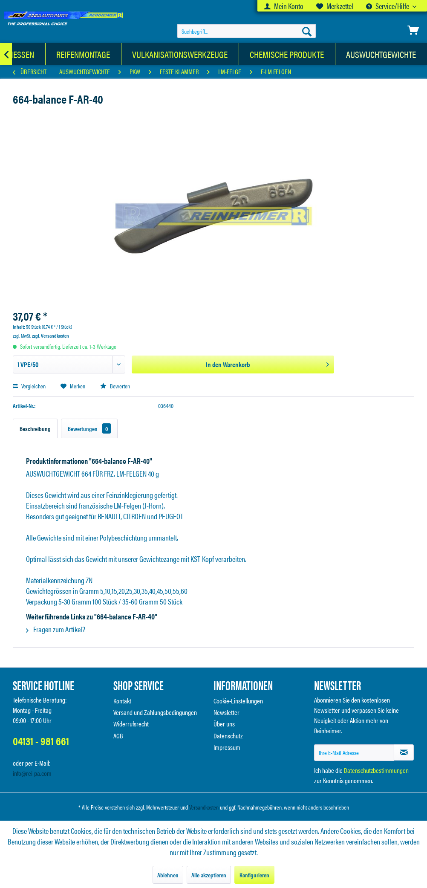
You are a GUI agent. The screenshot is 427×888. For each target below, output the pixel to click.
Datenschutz (228, 735)
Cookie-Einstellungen (238, 701)
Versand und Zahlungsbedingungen (155, 712)
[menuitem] (284, 5)
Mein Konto (283, 5)
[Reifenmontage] (83, 54)
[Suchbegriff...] (246, 31)
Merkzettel (334, 5)
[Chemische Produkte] (287, 54)
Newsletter (226, 712)
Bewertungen (89, 428)
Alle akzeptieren (208, 875)
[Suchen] (307, 31)
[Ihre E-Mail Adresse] (354, 752)
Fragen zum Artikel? (55, 629)
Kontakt (122, 701)
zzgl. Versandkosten (50, 335)
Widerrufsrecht (131, 724)
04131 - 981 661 (41, 741)
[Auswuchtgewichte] (381, 54)
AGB (118, 735)
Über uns (224, 724)
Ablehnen (168, 875)
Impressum (227, 747)
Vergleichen (29, 386)
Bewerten (115, 386)
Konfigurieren (254, 875)
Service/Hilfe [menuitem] (388, 5)
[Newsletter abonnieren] (404, 752)
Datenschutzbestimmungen (376, 770)
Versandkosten (204, 807)
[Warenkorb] (413, 30)
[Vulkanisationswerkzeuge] (180, 54)
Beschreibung (35, 428)
